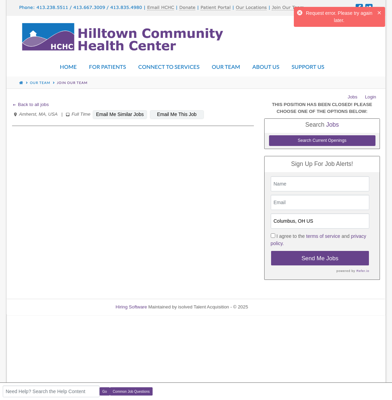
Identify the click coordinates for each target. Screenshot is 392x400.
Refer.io (363, 271)
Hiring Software (131, 306)
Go (104, 391)
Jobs (352, 96)
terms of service (323, 236)
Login (370, 96)
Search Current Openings (322, 140)
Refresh (268, 306)
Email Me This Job (177, 114)
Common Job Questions (131, 391)
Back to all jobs (30, 104)
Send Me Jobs (319, 258)
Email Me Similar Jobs (120, 114)
